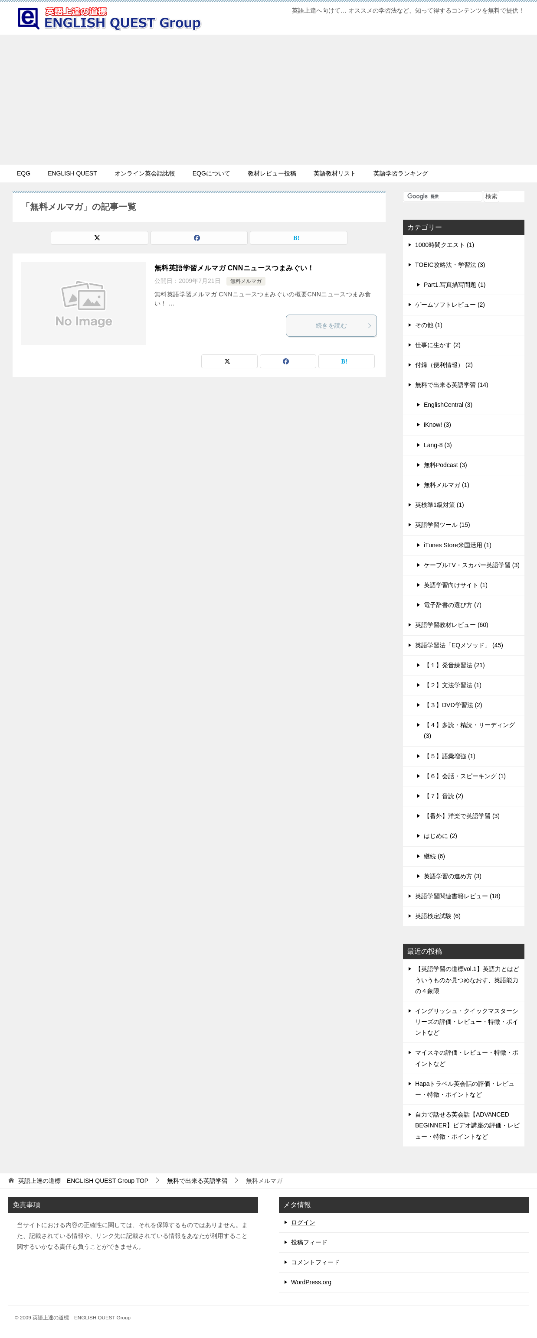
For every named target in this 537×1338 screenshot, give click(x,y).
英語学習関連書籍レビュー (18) (458, 896)
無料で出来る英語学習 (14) (451, 384)
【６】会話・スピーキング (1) (465, 776)
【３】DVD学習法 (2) (453, 704)
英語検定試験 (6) (438, 916)
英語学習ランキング (400, 173)
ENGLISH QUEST (72, 173)
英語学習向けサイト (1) (456, 584)
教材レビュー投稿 (272, 173)
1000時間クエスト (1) (444, 244)
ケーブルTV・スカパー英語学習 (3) (472, 565)
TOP (83, 1180)
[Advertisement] (268, 99)
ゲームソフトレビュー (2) (450, 304)
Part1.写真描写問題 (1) (454, 284)
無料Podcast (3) (445, 464)
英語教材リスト (335, 173)
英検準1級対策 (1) (439, 504)
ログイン (303, 1222)
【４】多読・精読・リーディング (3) (469, 730)
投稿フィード (309, 1242)
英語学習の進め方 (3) (452, 876)
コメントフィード (315, 1262)
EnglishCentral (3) (448, 404)
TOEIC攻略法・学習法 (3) (450, 264)
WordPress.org (311, 1282)
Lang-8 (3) (438, 445)
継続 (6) (434, 856)
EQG (23, 173)
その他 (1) (428, 325)
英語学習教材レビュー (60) (451, 624)
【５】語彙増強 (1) (449, 756)
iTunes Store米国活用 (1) (457, 545)
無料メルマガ (246, 281)
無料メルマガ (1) (446, 484)
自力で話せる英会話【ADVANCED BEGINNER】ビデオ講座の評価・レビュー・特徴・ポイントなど (467, 1125)
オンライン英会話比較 (145, 173)
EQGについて (211, 173)
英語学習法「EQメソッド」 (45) (459, 645)
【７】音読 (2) (443, 795)
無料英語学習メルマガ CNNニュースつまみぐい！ (234, 268)
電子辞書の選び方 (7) (452, 604)
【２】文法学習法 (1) (452, 685)
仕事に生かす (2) (438, 344)
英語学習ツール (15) (442, 524)
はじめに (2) (440, 835)
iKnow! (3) (437, 424)
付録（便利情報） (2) (444, 364)
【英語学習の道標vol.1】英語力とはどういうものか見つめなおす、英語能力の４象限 (467, 979)
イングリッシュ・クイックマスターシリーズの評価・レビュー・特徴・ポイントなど (466, 1021)
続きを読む (344, 325)
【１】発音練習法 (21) (454, 665)
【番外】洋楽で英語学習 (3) (462, 815)
